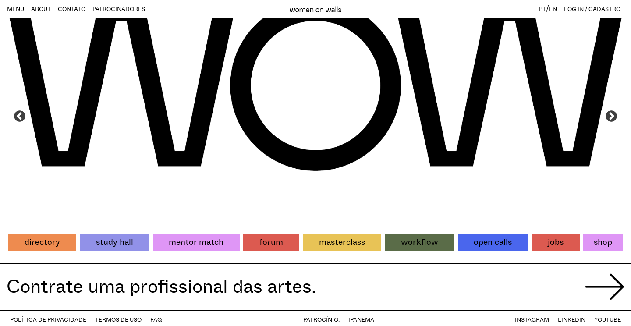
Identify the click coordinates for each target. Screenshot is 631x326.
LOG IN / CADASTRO (592, 9)
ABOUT (41, 9)
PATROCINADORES (118, 9)
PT (542, 9)
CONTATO (71, 9)
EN (553, 9)
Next (611, 116)
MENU (15, 9)
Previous (19, 116)
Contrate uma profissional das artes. (161, 286)
